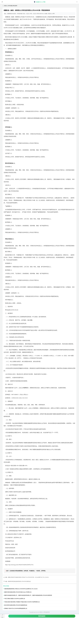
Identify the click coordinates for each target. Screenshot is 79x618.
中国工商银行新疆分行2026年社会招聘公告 (14, 598)
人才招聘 (23, 387)
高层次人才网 (7, 5)
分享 (2, 617)
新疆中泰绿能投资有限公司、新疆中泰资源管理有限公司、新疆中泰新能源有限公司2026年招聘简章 (28, 595)
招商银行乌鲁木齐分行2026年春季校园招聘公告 (15, 608)
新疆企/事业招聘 (13, 5)
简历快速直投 (41, 616)
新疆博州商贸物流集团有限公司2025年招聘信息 (19, 581)
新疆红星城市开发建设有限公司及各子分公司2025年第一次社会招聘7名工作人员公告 (28, 577)
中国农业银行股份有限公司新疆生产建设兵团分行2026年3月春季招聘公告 (22, 601)
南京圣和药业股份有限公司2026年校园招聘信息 (15, 605)
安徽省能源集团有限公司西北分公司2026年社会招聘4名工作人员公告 (20, 588)
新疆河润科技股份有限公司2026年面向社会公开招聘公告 (17, 592)
